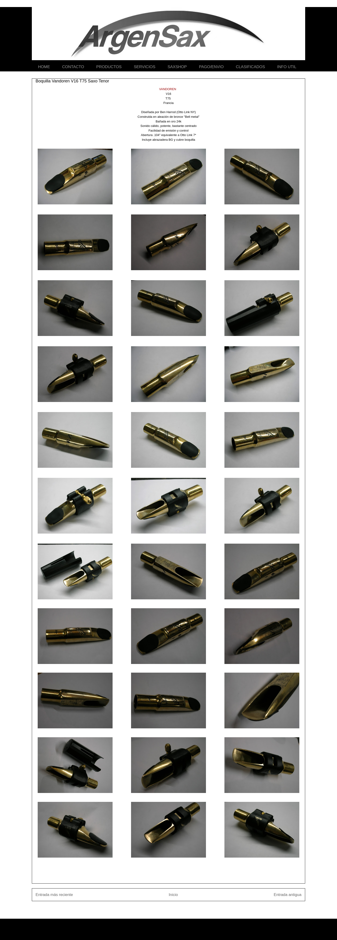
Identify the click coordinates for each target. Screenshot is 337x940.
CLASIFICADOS (250, 67)
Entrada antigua (288, 894)
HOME (44, 67)
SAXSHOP (177, 67)
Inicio (173, 894)
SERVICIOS (144, 67)
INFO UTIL (286, 67)
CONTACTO (73, 67)
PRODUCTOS (108, 67)
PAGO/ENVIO (211, 67)
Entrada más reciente (54, 894)
